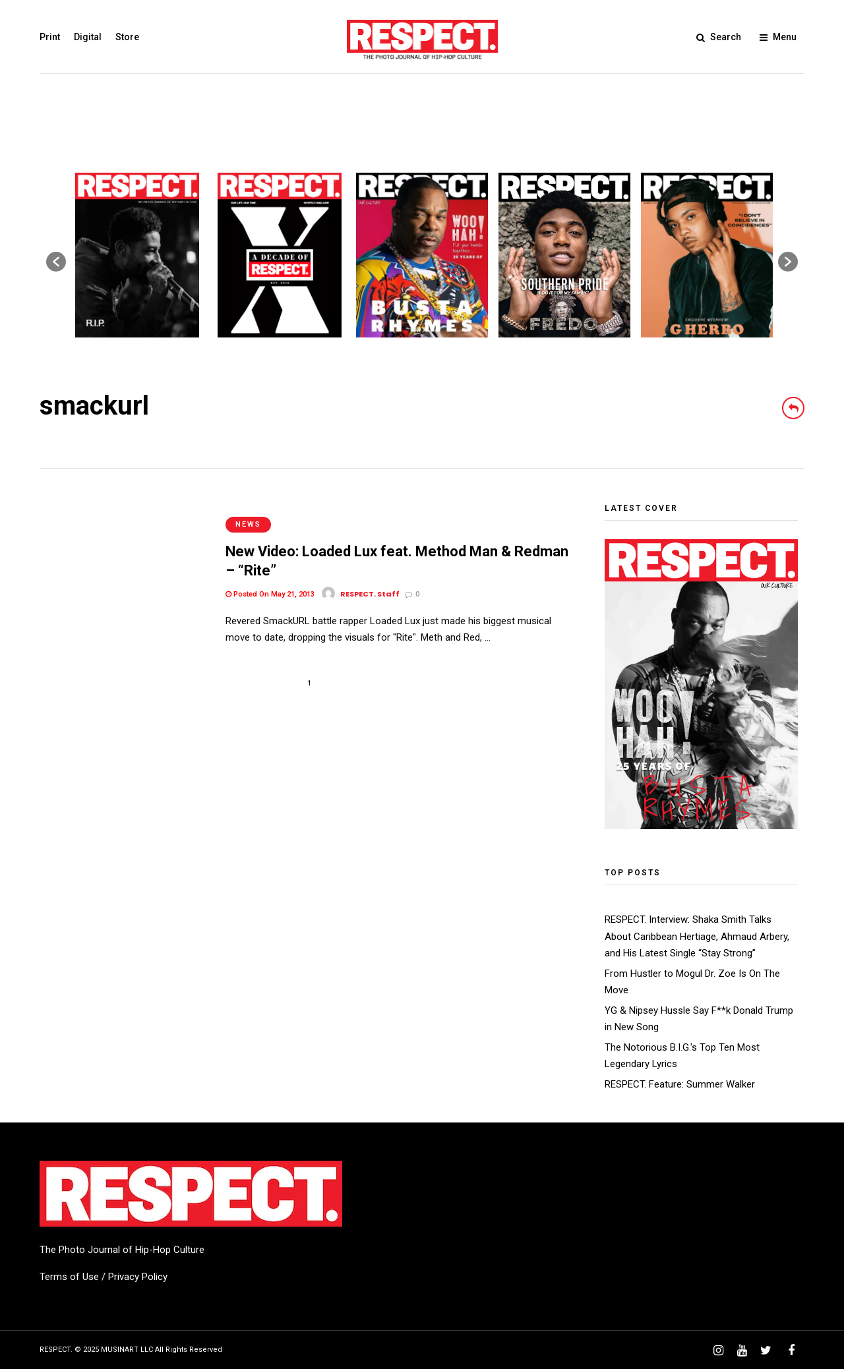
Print (50, 37)
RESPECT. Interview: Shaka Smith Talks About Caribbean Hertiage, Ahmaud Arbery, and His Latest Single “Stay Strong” (697, 936)
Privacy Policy (137, 1277)
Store (127, 37)
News (248, 510)
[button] (56, 262)
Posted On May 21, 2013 (270, 580)
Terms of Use (69, 1277)
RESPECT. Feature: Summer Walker (680, 1084)
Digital (88, 37)
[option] (137, 255)
